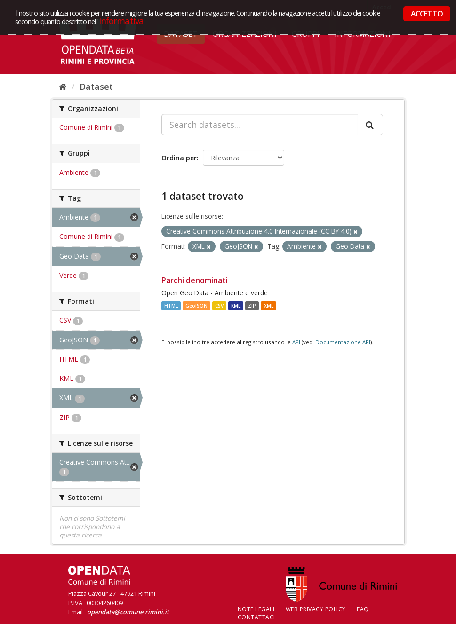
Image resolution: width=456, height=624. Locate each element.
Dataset (96, 86)
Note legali (256, 609)
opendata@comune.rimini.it (128, 612)
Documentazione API (342, 342)
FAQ (363, 609)
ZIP (252, 305)
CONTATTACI (256, 617)
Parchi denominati (194, 280)
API (296, 342)
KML (235, 305)
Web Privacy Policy (316, 609)
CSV (219, 305)
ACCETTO (427, 13)
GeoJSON (196, 305)
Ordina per (179, 157)
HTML (171, 305)
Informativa (121, 20)
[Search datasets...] (259, 124)
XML (268, 305)
